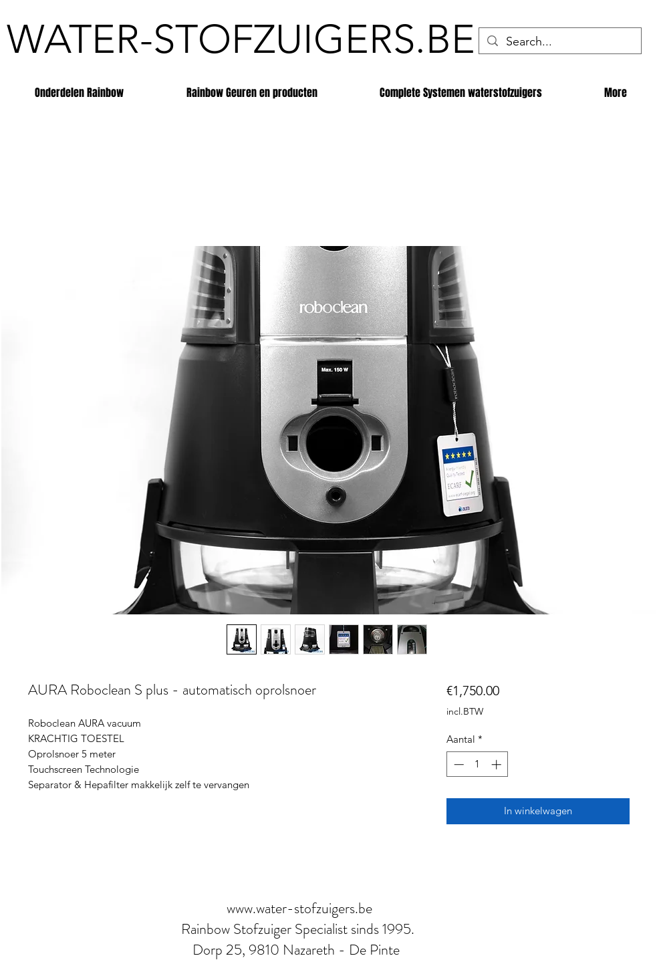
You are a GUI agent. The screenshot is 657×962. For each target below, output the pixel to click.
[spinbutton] (478, 764)
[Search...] (559, 41)
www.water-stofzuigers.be (299, 908)
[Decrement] (457, 764)
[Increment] (498, 764)
